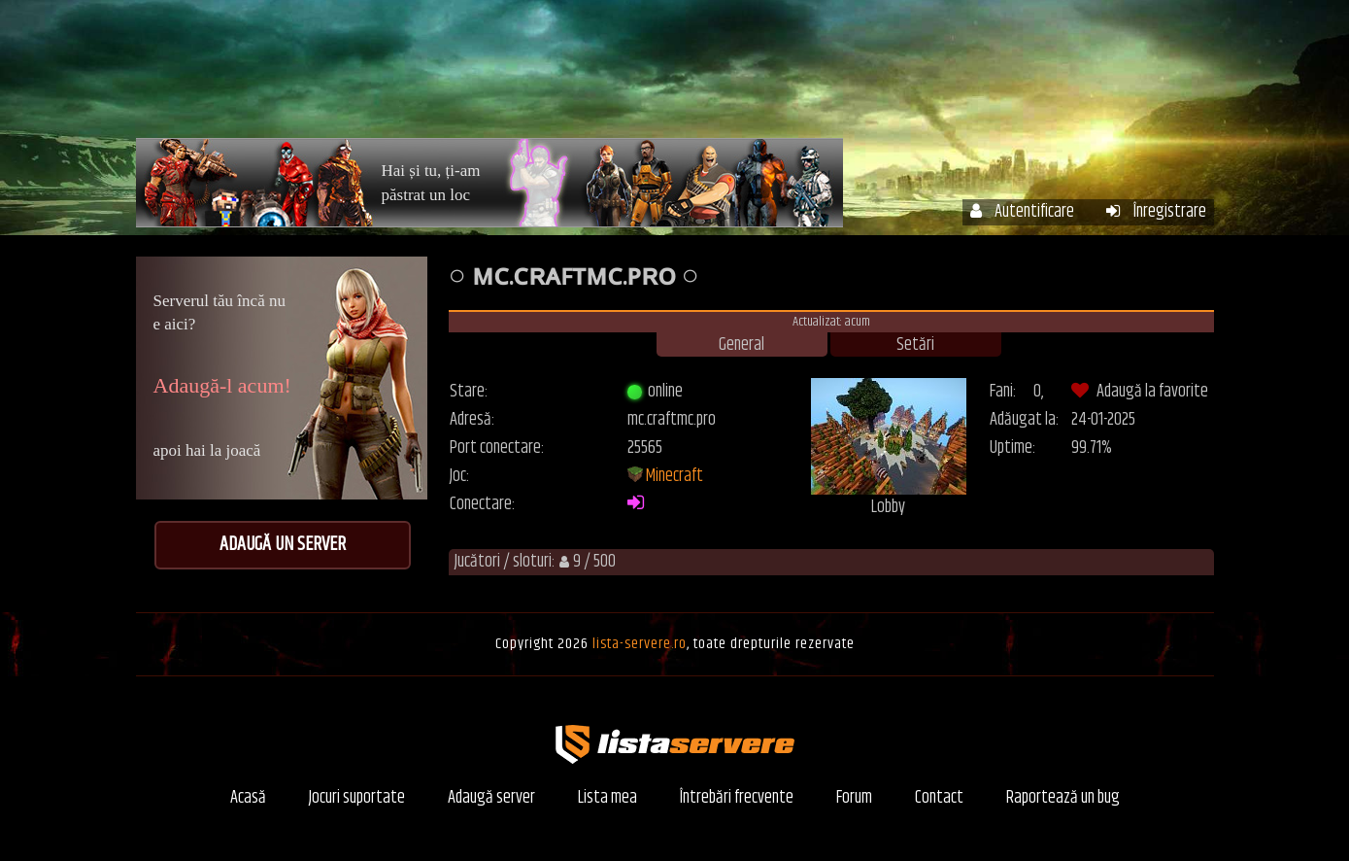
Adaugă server (491, 798)
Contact (939, 798)
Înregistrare (1156, 212)
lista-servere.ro (639, 644)
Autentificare (1022, 212)
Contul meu (806, 75)
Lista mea (607, 798)
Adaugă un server (282, 545)
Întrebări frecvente (954, 75)
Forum (1084, 75)
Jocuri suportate (357, 798)
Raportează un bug (1063, 798)
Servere (698, 75)
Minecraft (674, 476)
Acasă (610, 75)
